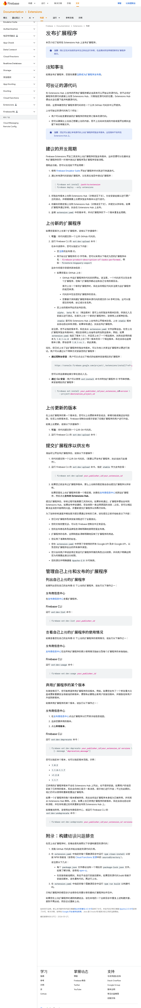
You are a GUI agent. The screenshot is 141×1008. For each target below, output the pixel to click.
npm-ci (82, 870)
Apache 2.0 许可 (126, 909)
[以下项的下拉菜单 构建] (35, 3)
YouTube (77, 989)
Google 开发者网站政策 (72, 911)
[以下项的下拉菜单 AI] (34, 17)
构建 (30, 3)
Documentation (13, 12)
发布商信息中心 (107, 492)
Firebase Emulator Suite (68, 170)
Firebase (49, 26)
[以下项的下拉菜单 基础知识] (23, 17)
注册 (61, 251)
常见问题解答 (113, 994)
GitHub (43, 994)
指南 (42, 976)
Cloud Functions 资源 (86, 857)
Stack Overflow (114, 980)
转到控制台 (130, 3)
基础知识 (16, 18)
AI (30, 18)
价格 (69, 3)
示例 (80, 18)
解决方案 (58, 3)
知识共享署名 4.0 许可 (83, 909)
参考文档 (70, 18)
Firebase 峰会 (80, 980)
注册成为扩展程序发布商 (89, 74)
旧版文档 (111, 998)
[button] (16, 22)
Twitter (77, 985)
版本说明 (111, 989)
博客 (119, 3)
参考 (42, 980)
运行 (43, 3)
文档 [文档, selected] (78, 3)
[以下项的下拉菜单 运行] (48, 3)
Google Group (113, 985)
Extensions (35, 12)
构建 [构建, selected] (42, 18)
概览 (5, 18)
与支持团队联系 (114, 976)
